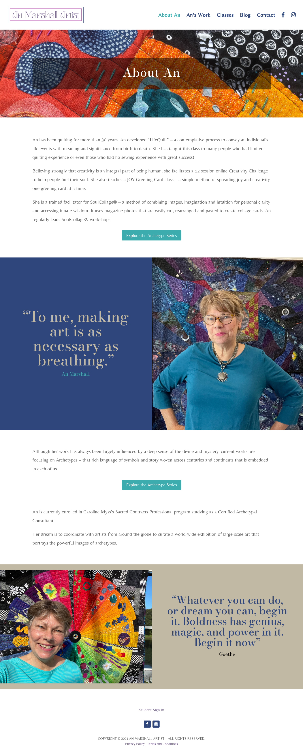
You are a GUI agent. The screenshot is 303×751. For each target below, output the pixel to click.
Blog (245, 15)
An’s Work (198, 15)
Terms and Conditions (162, 744)
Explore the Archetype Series (151, 235)
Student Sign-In (151, 709)
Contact (266, 15)
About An (169, 15)
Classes (225, 15)
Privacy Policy (135, 744)
